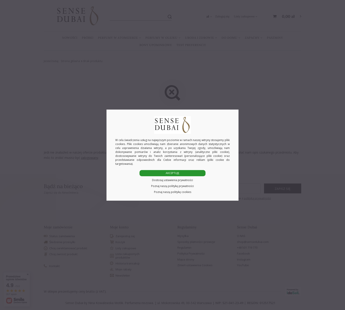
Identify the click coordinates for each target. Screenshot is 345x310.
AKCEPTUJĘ (172, 173)
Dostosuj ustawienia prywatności (172, 180)
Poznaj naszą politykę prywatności (172, 186)
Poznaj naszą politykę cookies (172, 192)
